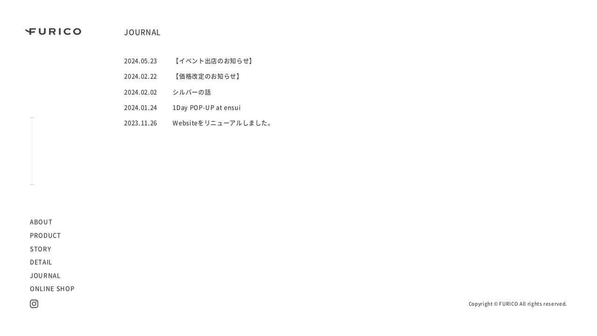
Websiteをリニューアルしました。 (223, 123)
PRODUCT (45, 235)
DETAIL (41, 262)
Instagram (34, 304)
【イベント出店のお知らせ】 (214, 61)
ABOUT (41, 222)
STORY (40, 249)
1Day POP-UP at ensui (207, 108)
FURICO (53, 31)
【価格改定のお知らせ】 (208, 76)
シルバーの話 (192, 92)
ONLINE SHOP (52, 289)
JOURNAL (45, 276)
